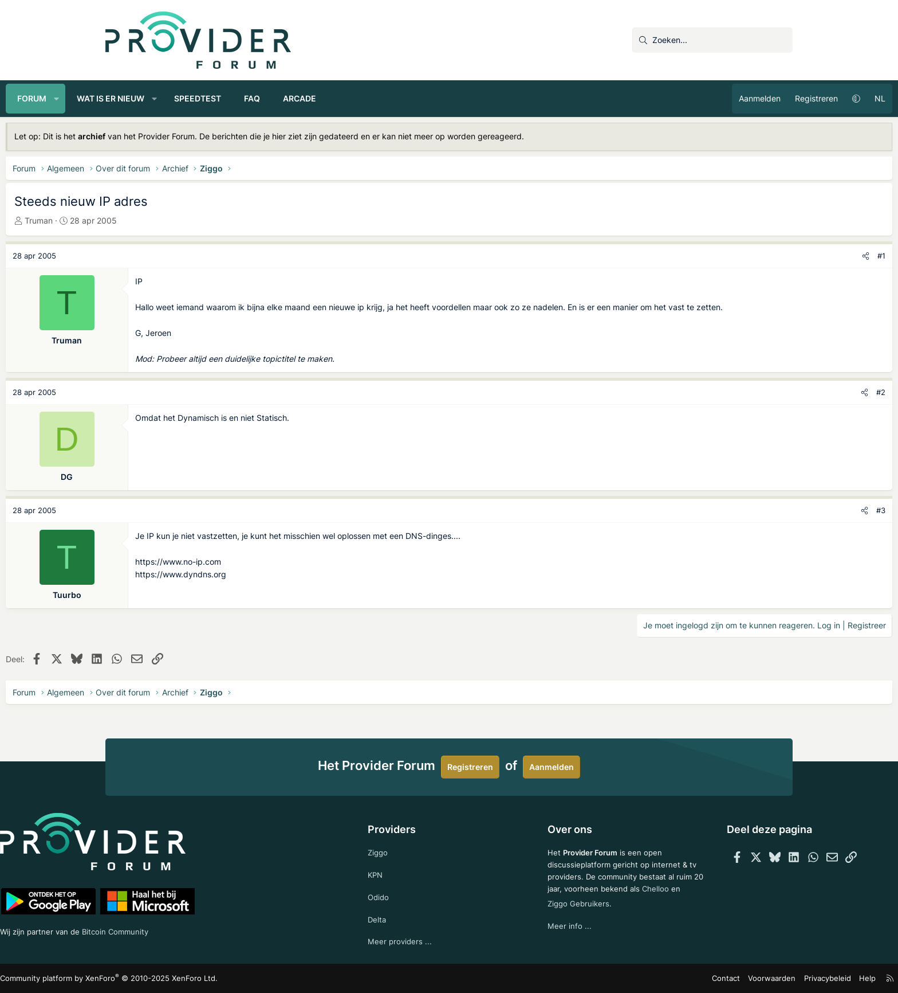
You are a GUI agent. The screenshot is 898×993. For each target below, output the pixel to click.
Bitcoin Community (229, 929)
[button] (156, 99)
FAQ (352, 98)
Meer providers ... (422, 941)
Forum (131, 98)
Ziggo (400, 848)
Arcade (399, 98)
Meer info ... (548, 936)
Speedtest (297, 98)
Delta (399, 917)
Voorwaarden (672, 978)
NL (780, 98)
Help (760, 978)
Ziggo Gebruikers (599, 912)
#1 (782, 255)
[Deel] (766, 256)
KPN (397, 872)
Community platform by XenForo (206, 979)
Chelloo (539, 912)
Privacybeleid (723, 978)
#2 (781, 404)
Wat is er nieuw (210, 98)
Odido (400, 895)
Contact (630, 978)
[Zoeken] (712, 40)
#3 (781, 522)
